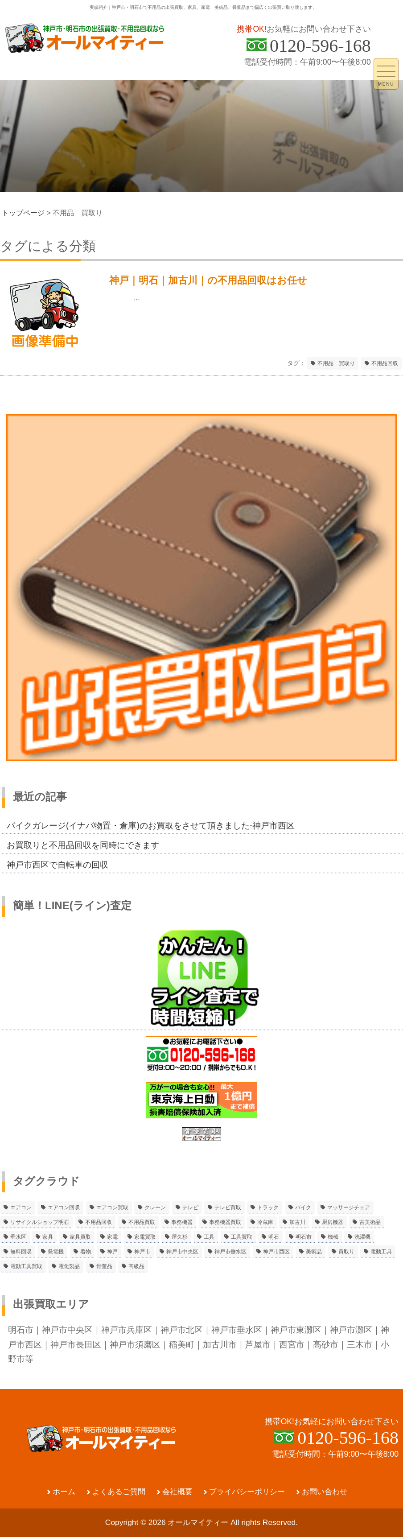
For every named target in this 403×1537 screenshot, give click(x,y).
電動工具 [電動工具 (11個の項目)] (381, 1252)
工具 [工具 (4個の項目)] (209, 1237)
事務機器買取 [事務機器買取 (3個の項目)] (225, 1222)
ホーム (64, 1492)
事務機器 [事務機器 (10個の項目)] (182, 1222)
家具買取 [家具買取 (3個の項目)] (80, 1237)
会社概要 (177, 1492)
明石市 (20, 1330)
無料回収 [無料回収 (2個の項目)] (21, 1252)
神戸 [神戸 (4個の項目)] (112, 1252)
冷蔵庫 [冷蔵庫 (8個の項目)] (265, 1222)
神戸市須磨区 (135, 1344)
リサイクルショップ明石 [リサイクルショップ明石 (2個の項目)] (39, 1222)
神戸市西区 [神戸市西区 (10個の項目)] (276, 1252)
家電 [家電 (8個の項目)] (112, 1237)
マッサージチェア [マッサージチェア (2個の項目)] (348, 1207)
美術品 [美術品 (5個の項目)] (314, 1252)
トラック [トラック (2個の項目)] (268, 1207)
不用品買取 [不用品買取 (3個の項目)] (141, 1222)
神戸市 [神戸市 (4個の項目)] (142, 1252)
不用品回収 (384, 363)
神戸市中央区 (67, 1330)
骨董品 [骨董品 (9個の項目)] (104, 1266)
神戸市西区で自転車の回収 (57, 864)
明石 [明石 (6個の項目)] (273, 1237)
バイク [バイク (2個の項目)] (303, 1207)
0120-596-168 (320, 46)
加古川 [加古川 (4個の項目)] (297, 1222)
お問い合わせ (324, 1492)
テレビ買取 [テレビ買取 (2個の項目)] (227, 1207)
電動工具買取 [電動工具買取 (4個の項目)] (26, 1266)
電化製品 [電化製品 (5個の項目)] (69, 1266)
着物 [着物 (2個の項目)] (85, 1252)
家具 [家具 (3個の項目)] (47, 1237)
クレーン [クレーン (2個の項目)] (155, 1207)
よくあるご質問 (118, 1492)
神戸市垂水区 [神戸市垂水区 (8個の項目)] (230, 1252)
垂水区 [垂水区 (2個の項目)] (18, 1237)
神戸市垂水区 (236, 1330)
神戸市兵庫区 (126, 1330)
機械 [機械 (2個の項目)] (333, 1237)
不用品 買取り (336, 363)
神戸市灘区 (351, 1330)
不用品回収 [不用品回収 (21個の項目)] (98, 1222)
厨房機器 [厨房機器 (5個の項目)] (332, 1222)
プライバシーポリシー (247, 1492)
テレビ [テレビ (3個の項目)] (190, 1207)
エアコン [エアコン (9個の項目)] (21, 1207)
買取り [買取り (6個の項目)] (346, 1252)
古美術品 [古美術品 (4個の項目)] (370, 1222)
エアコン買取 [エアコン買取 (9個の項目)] (112, 1207)
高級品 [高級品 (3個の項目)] (136, 1266)
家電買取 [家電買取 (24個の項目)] (145, 1237)
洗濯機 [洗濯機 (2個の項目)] (362, 1237)
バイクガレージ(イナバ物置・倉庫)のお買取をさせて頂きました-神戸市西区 (151, 825)
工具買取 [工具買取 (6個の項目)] (241, 1237)
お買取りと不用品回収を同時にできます (83, 845)
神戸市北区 (181, 1330)
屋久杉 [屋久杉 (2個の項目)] (180, 1237)
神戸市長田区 (75, 1344)
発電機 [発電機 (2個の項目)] (56, 1252)
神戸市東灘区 (296, 1330)
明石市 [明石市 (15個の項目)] (304, 1237)
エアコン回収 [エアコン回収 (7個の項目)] (64, 1207)
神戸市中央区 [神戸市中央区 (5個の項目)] (182, 1252)
